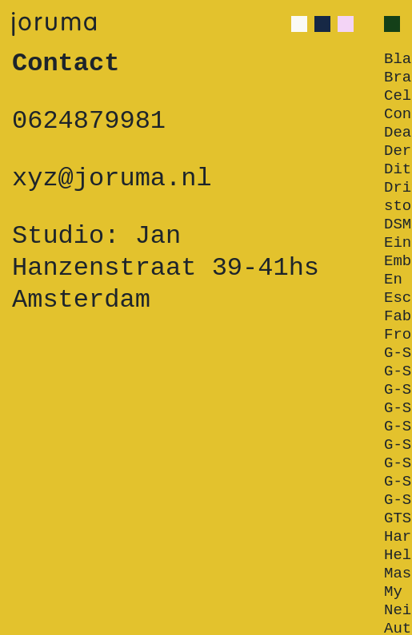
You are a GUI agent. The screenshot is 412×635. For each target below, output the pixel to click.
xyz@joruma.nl (112, 178)
